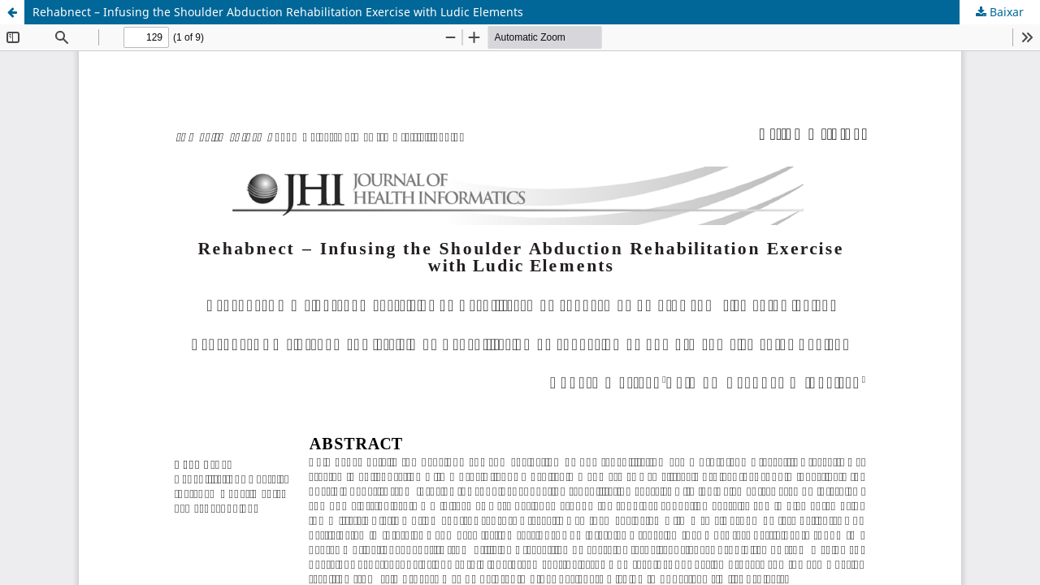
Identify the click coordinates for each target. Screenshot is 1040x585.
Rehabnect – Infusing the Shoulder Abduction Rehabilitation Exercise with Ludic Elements (277, 12)
